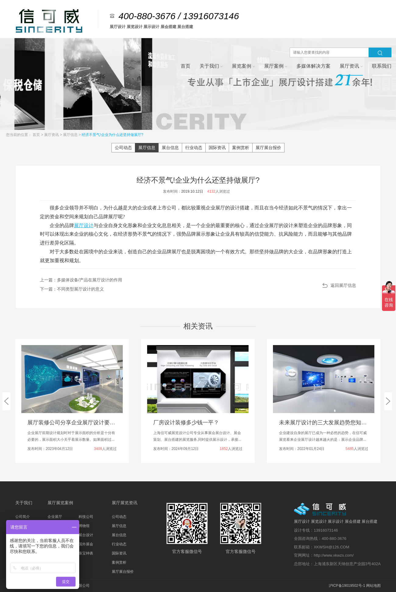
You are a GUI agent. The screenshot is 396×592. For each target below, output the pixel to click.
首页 (37, 135)
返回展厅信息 (343, 285)
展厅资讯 (52, 135)
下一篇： (72, 289)
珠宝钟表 (86, 553)
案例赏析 (240, 147)
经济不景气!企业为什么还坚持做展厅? (112, 135)
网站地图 (373, 585)
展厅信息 (71, 135)
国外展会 (86, 544)
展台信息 (170, 147)
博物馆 (84, 526)
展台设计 (86, 535)
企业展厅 (55, 517)
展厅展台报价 (268, 147)
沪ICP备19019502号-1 (347, 585)
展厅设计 (84, 225)
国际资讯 (217, 147)
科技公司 (86, 517)
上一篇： (81, 279)
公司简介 (22, 517)
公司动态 (123, 147)
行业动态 (193, 147)
